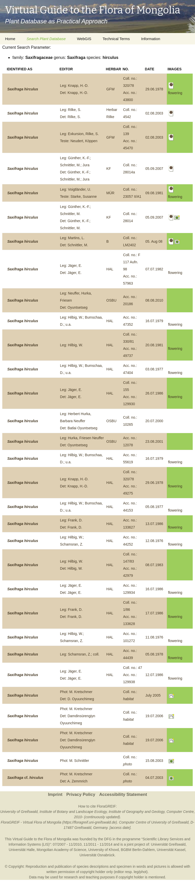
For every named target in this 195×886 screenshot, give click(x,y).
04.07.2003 (154, 778)
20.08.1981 (154, 345)
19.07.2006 (154, 716)
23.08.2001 (154, 441)
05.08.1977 (154, 507)
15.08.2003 (154, 761)
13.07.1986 (154, 524)
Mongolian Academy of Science (61, 850)
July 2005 (153, 695)
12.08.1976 (154, 541)
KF (108, 169)
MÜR (110, 193)
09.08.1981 (154, 193)
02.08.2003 (154, 113)
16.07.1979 (154, 321)
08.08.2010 (154, 300)
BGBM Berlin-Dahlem (138, 850)
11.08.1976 (154, 637)
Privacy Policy (80, 794)
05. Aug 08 (153, 241)
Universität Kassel (171, 850)
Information (150, 39)
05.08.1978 (154, 654)
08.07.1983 (154, 565)
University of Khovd (103, 850)
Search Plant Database (46, 39)
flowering (175, 273)
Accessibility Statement (123, 794)
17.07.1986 (154, 613)
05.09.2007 (154, 169)
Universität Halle (22, 850)
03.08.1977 (154, 369)
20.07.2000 (154, 421)
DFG (108, 839)
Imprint (55, 794)
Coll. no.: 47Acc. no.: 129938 (132, 675)
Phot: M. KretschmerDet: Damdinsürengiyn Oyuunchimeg (77, 716)
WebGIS (84, 39)
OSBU (111, 300)
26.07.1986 (154, 393)
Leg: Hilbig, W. (71, 345)
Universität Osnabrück (97, 855)
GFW (110, 89)
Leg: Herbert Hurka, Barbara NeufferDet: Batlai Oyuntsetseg (78, 421)
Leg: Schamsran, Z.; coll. (79, 654)
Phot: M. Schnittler (74, 761)
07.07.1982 (154, 269)
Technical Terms (116, 39)
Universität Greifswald (168, 844)
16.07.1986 (154, 589)
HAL (109, 269)
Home (10, 39)
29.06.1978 (154, 89)
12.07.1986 (154, 675)
